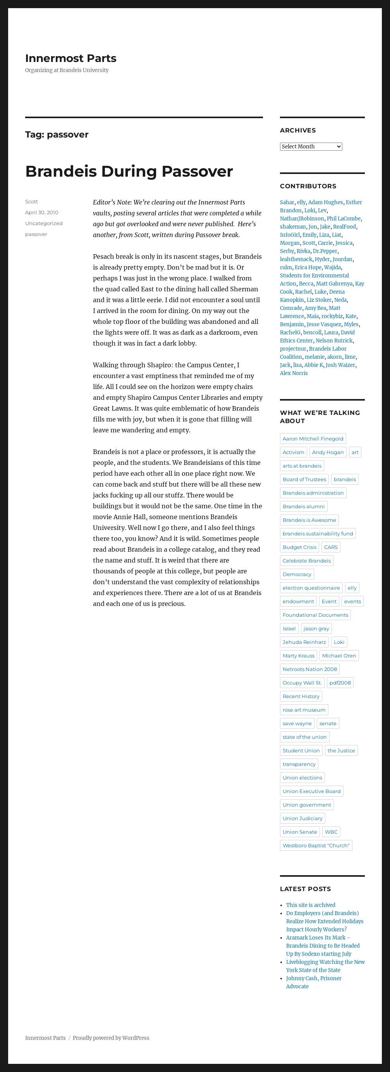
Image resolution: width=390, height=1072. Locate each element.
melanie (315, 357)
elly (301, 202)
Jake (325, 227)
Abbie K (313, 365)
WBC (331, 832)
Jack (285, 365)
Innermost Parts (71, 58)
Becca (306, 283)
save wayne (297, 723)
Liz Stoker (319, 300)
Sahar (287, 202)
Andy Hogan (328, 452)
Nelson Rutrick (334, 340)
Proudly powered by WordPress (111, 1038)
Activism (293, 452)
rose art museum (304, 710)
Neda (340, 300)
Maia (313, 316)
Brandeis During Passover (129, 171)
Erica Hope (308, 267)
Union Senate (300, 832)
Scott (31, 201)
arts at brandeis (302, 466)
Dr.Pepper (325, 251)
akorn (334, 357)
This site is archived (310, 905)
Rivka (303, 251)
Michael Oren (339, 655)
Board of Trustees (304, 479)
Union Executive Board (312, 791)
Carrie (325, 243)
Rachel (303, 292)
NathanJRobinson (302, 218)
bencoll (312, 332)
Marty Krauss (298, 655)
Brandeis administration (313, 493)
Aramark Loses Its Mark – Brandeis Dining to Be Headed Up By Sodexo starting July (323, 945)
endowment (298, 601)
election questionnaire (311, 588)
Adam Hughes (325, 202)
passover (36, 234)
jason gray (316, 628)
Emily (309, 235)
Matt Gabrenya (334, 283)
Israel (289, 628)
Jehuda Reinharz (304, 642)
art (355, 452)
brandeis (345, 479)
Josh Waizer (340, 365)
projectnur (293, 349)
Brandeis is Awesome (309, 520)
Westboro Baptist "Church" (316, 845)
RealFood (344, 227)
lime (350, 357)
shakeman (293, 227)
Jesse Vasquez (324, 324)
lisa (297, 365)
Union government (307, 805)
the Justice (341, 750)
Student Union (301, 750)
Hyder (322, 259)
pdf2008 (340, 683)
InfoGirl (290, 235)
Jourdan (342, 259)
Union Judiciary (303, 818)
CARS (331, 547)
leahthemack (296, 259)
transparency (299, 764)
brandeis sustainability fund (318, 533)
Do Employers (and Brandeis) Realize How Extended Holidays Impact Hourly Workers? (325, 921)
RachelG (290, 332)
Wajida (332, 267)
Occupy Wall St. (302, 683)
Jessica (343, 243)
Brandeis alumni (304, 506)
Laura (331, 332)
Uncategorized (44, 223)
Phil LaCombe (344, 218)
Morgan (290, 243)
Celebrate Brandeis (307, 561)
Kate (350, 316)
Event (329, 601)
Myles (351, 324)
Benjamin (292, 324)
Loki (309, 210)
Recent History (301, 696)
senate (328, 723)
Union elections (302, 777)
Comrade (291, 308)
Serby (287, 251)
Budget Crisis (299, 547)
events (352, 601)
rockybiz (332, 316)
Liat (336, 235)
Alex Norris (294, 373)
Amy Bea (315, 308)
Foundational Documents (315, 615)
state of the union (305, 737)
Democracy (297, 574)
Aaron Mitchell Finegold (313, 438)
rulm (286, 267)
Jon (313, 227)
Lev (322, 210)
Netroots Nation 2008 (310, 669)
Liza (324, 235)
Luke (320, 292)
